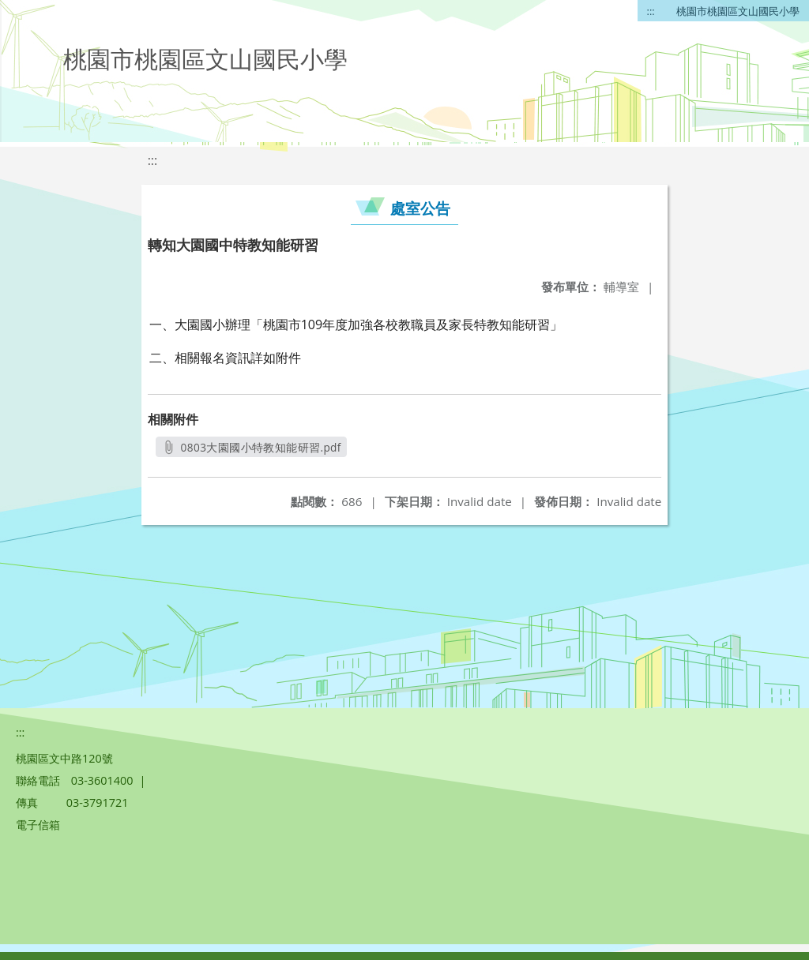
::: (651, 11)
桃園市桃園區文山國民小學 (738, 11)
